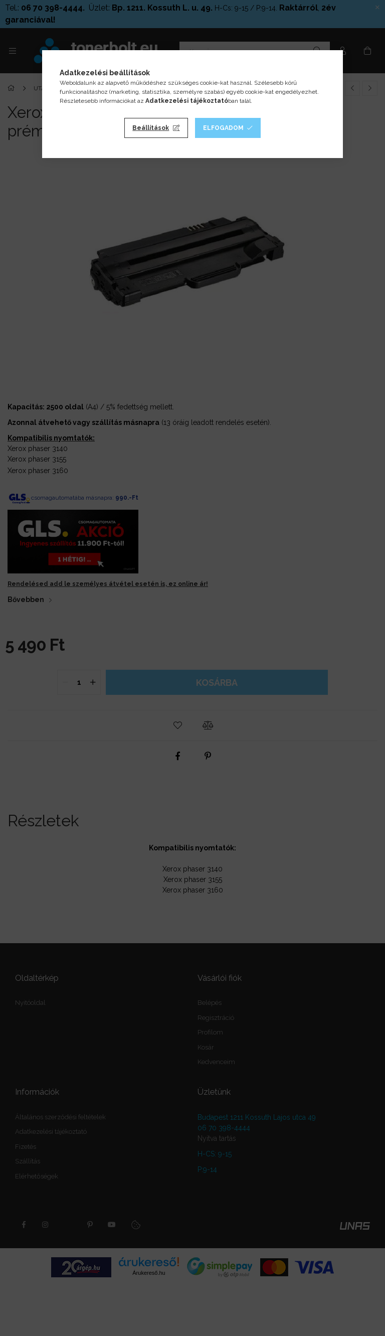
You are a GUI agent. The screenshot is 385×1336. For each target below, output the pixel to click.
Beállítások (150, 127)
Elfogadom (223, 127)
